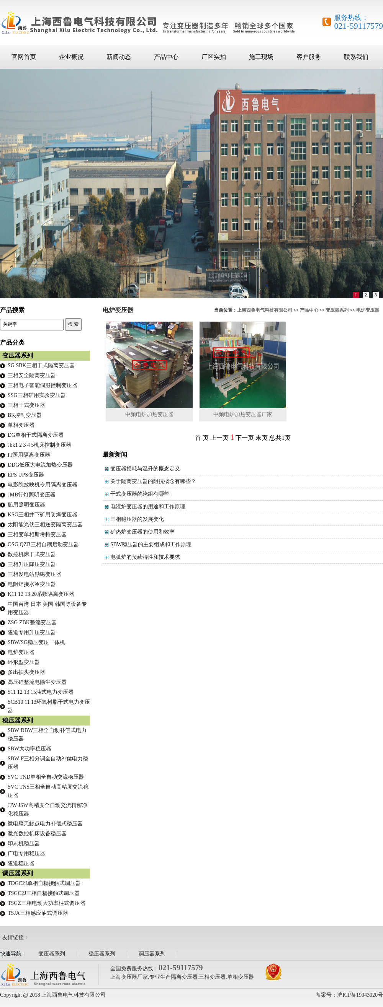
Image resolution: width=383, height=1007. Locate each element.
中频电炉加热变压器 (149, 414)
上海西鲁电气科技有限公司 (264, 310)
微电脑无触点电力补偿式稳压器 (45, 823)
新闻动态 (118, 57)
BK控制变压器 (25, 415)
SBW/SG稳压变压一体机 (36, 642)
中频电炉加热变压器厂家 (242, 414)
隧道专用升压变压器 (32, 632)
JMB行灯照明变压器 (32, 495)
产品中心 (166, 57)
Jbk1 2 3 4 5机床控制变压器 (39, 445)
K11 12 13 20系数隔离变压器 (41, 594)
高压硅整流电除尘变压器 (37, 682)
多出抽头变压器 (26, 672)
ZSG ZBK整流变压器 (32, 622)
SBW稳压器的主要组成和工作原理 (151, 544)
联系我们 (356, 57)
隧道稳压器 (21, 863)
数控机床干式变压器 (32, 554)
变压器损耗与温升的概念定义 (145, 469)
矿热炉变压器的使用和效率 (142, 532)
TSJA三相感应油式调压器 (38, 913)
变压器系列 (337, 310)
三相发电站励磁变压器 (34, 574)
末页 (261, 437)
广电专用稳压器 (26, 853)
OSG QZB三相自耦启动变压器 (43, 544)
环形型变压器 (24, 662)
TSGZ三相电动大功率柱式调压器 (46, 903)
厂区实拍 (213, 57)
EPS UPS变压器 (26, 475)
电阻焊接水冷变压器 (32, 584)
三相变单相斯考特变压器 (37, 534)
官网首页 (23, 57)
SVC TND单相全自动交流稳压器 (46, 777)
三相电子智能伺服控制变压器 (42, 385)
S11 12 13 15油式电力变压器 (41, 692)
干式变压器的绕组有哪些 (139, 494)
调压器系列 (17, 873)
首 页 (202, 437)
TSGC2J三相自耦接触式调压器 (44, 893)
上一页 (219, 437)
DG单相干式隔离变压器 (36, 435)
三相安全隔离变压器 (32, 375)
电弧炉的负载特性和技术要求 (145, 557)
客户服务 (308, 57)
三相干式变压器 (26, 405)
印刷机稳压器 (24, 843)
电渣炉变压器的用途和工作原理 (147, 506)
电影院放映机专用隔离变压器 (42, 485)
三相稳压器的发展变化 (137, 519)
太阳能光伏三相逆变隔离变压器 (45, 524)
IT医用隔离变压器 (29, 455)
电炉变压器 (367, 310)
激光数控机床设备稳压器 (37, 833)
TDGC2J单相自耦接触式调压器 (44, 883)
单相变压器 (21, 425)
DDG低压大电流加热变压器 (40, 465)
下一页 (245, 437)
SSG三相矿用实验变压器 (37, 395)
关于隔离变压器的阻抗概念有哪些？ (153, 481)
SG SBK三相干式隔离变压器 (41, 365)
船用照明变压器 (26, 505)
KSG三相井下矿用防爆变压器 (42, 514)
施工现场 (261, 57)
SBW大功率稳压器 (29, 749)
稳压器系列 (17, 720)
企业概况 (71, 57)
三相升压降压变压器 (32, 564)
